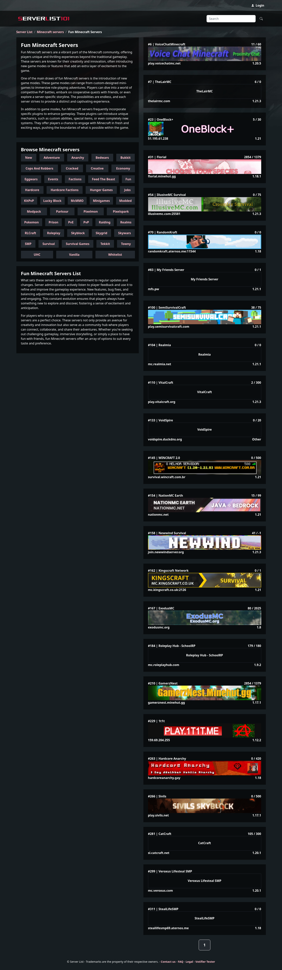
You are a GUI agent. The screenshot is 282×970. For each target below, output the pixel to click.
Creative (97, 168)
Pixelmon (91, 211)
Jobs (127, 190)
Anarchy (77, 157)
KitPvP (29, 201)
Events (53, 179)
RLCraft (30, 233)
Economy (123, 168)
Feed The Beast (103, 179)
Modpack (34, 211)
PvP (86, 222)
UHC (37, 254)
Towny (126, 244)
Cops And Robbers (39, 168)
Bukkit (125, 157)
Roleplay (53, 233)
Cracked (72, 168)
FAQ (180, 961)
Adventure (52, 157)
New (28, 157)
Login (257, 5)
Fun (128, 179)
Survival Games (77, 244)
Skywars (124, 233)
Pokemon (31, 222)
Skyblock (78, 233)
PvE (71, 222)
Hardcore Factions (64, 190)
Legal (189, 961)
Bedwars (102, 157)
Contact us (168, 961)
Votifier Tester (205, 961)
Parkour (62, 211)
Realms (125, 222)
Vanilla (74, 254)
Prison (53, 222)
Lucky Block (52, 201)
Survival (49, 244)
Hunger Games (101, 190)
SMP (28, 244)
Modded (125, 201)
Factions (75, 179)
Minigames (101, 201)
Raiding (104, 222)
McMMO (77, 201)
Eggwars (31, 179)
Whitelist (115, 254)
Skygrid (101, 233)
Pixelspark (121, 211)
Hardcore (32, 190)
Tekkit (105, 244)
